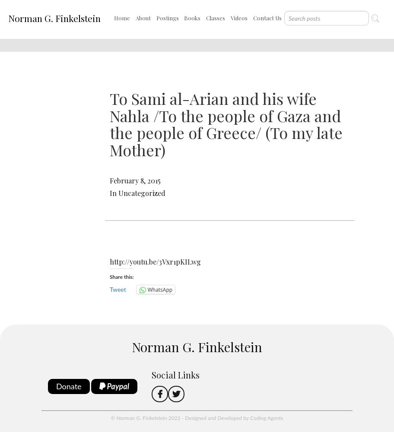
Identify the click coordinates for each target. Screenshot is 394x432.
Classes (215, 18)
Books (192, 18)
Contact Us (267, 18)
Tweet (118, 289)
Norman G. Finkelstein (54, 18)
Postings (167, 18)
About (143, 18)
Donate (69, 386)
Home (122, 18)
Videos (239, 18)
